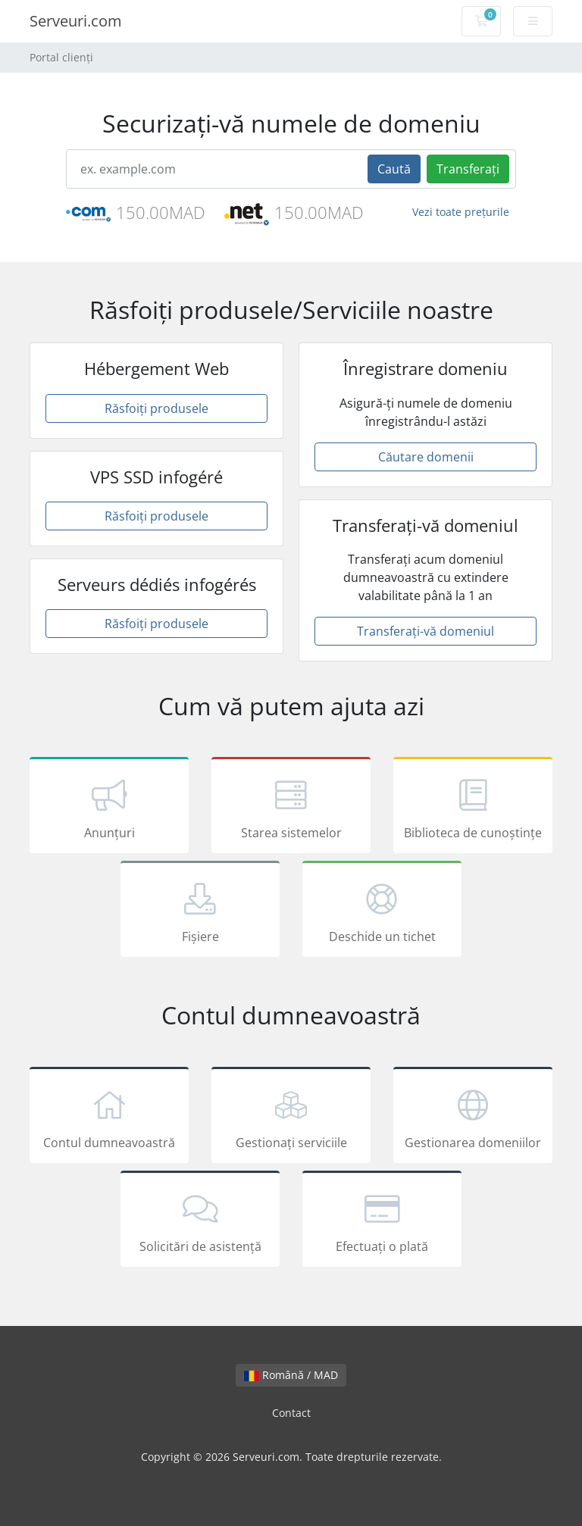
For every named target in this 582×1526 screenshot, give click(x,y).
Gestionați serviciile (291, 1117)
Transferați (467, 169)
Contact (291, 1413)
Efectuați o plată (382, 1221)
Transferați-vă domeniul (425, 631)
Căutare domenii (426, 457)
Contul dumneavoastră (109, 1117)
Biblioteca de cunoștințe (472, 807)
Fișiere (200, 911)
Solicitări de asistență (200, 1221)
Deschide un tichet (382, 911)
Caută (394, 169)
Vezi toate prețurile (460, 212)
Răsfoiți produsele (156, 408)
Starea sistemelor (291, 807)
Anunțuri (109, 807)
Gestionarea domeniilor (472, 1117)
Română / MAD (291, 1375)
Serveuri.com (76, 21)
